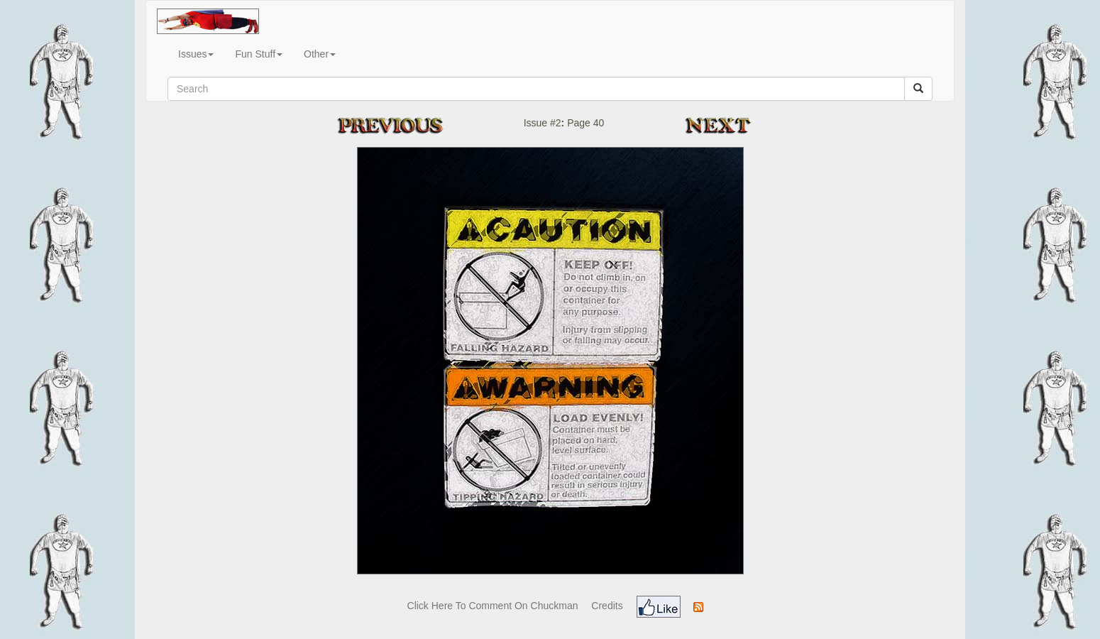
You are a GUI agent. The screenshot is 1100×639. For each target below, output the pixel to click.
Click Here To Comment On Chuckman (492, 605)
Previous (404, 125)
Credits (606, 605)
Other (320, 54)
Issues (196, 54)
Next (723, 125)
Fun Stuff (258, 54)
